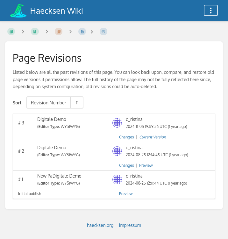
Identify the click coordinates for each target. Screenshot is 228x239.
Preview (146, 165)
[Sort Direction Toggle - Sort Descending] (76, 102)
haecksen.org (100, 225)
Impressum (130, 225)
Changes (126, 137)
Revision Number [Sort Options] (48, 102)
